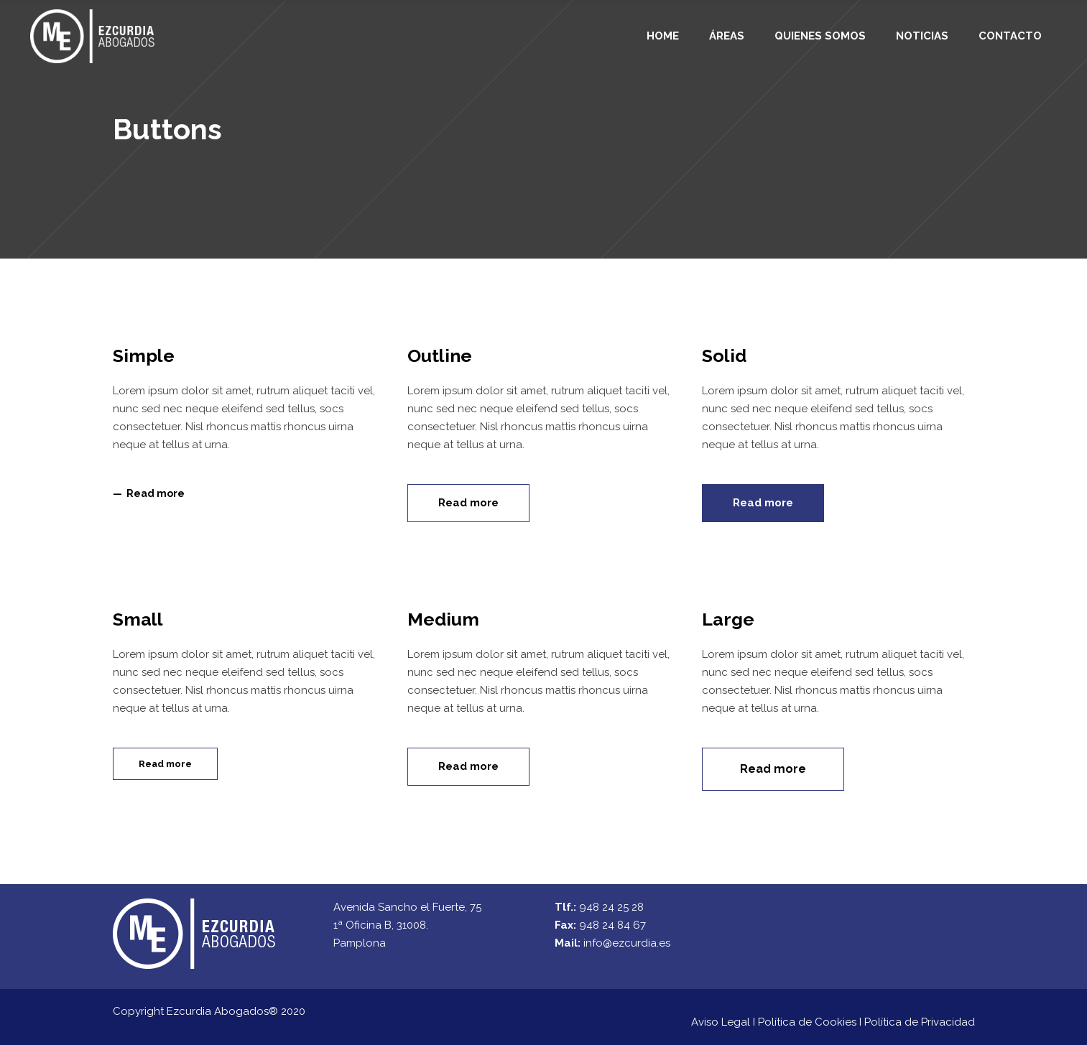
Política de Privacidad (919, 1022)
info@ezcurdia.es (626, 943)
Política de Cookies (807, 1022)
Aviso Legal (720, 1022)
